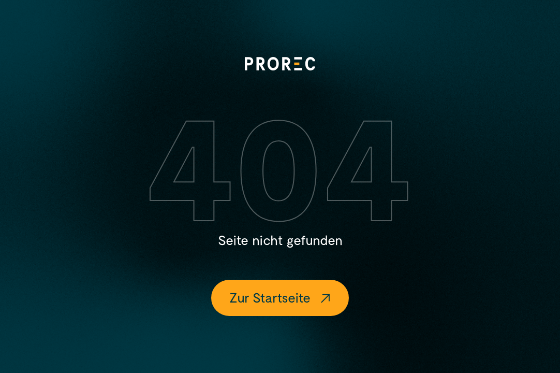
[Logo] (280, 63)
